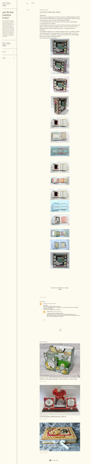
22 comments (45, 452)
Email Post (44, 297)
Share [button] (28, 9)
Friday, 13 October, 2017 (52, 303)
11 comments (45, 418)
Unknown (45, 303)
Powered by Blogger (54, 460)
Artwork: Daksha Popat (8, 15)
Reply (44, 319)
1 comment (44, 381)
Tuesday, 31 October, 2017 (57, 311)
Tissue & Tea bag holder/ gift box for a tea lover (58, 379)
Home (32, 3)
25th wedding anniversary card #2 (53, 417)
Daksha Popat (50, 311)
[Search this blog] (7, 4)
